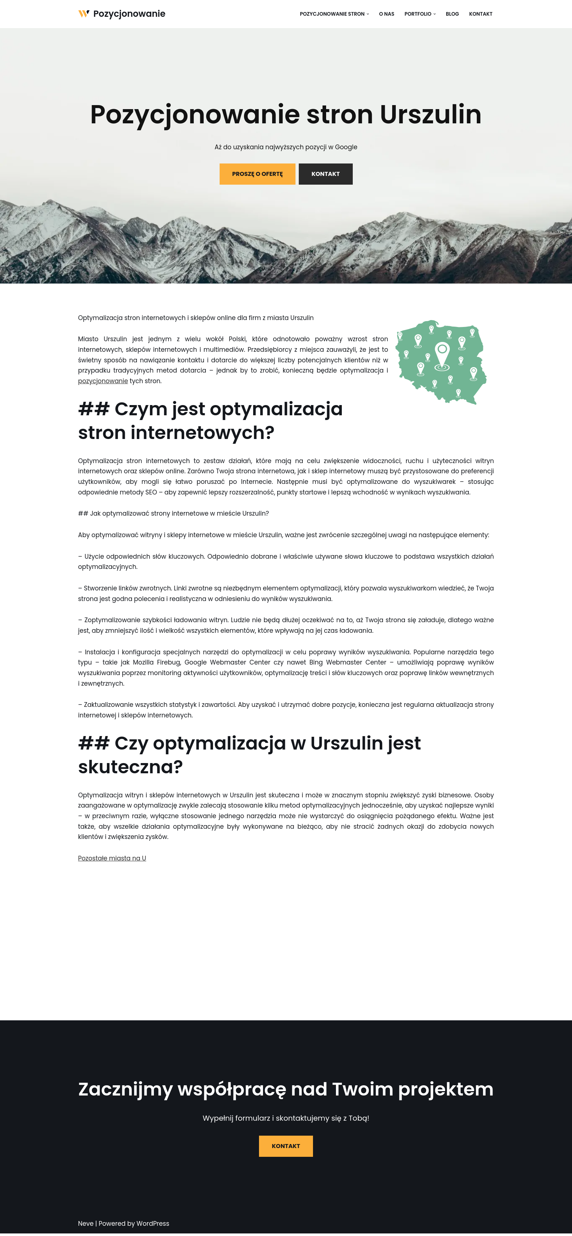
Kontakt (480, 14)
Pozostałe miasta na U (112, 860)
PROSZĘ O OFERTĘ (257, 174)
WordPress (152, 1226)
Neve (86, 1226)
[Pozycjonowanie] (122, 14)
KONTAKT (326, 174)
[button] (367, 14)
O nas (386, 14)
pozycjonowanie (103, 381)
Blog (452, 14)
